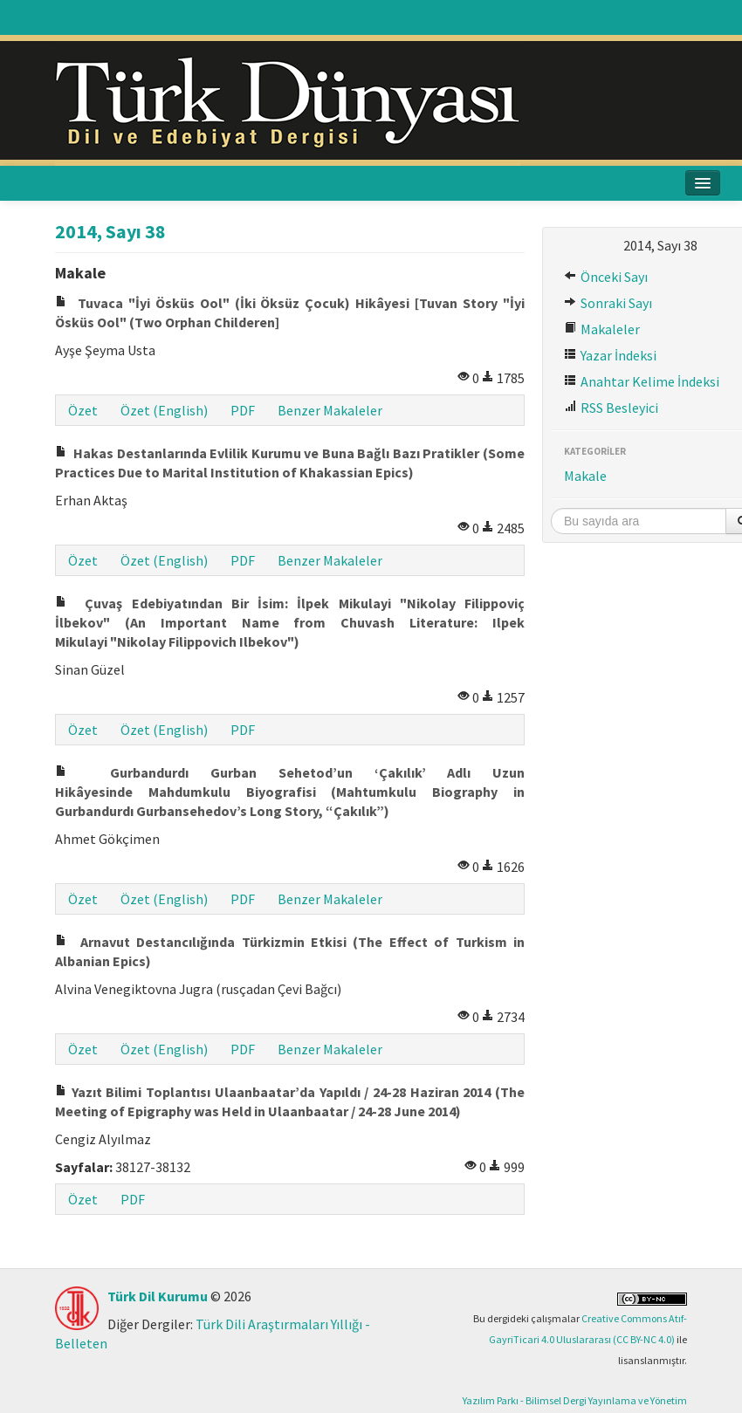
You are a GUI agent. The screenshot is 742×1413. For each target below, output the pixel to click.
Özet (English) (164, 410)
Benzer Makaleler (330, 410)
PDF (242, 410)
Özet (83, 410)
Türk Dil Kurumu (157, 1296)
